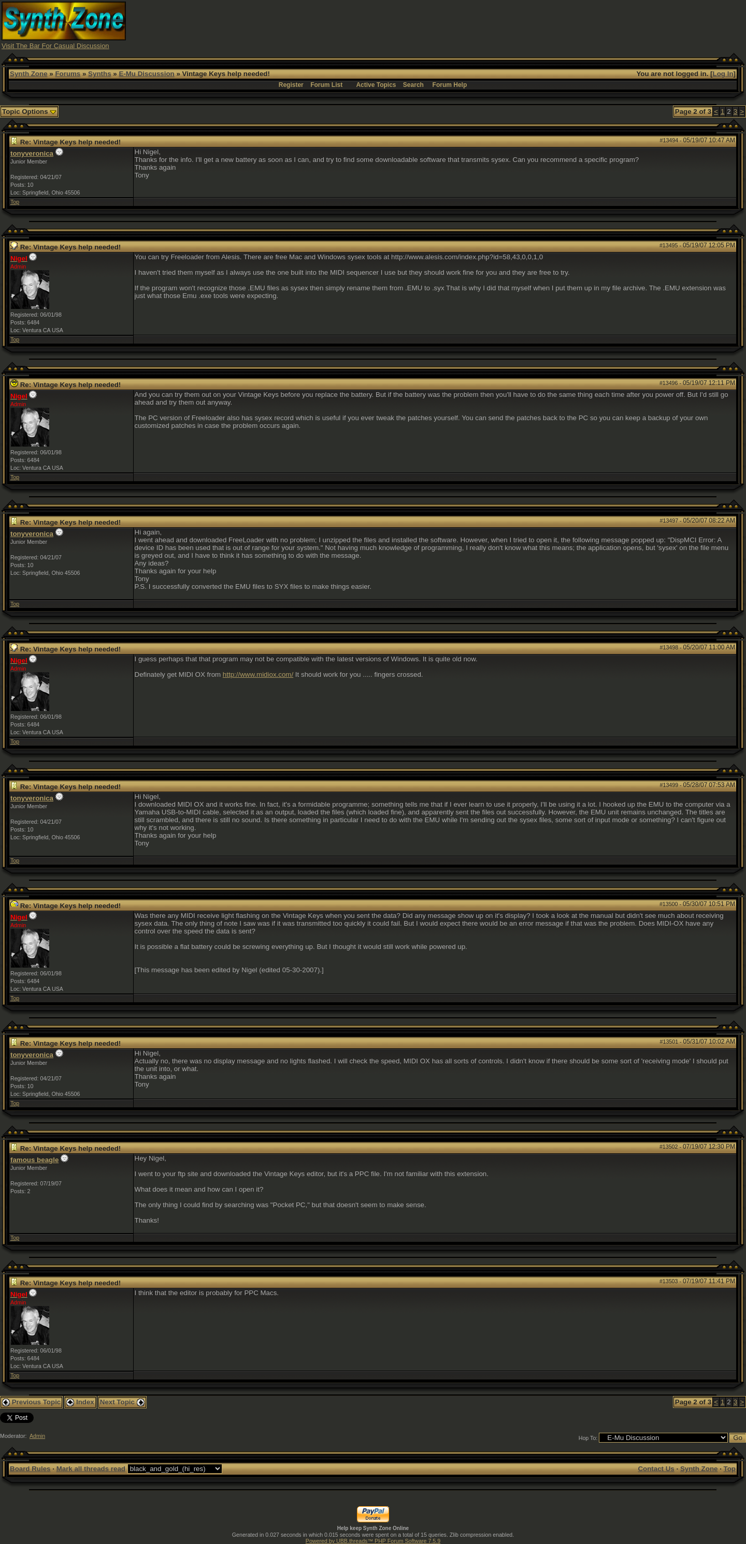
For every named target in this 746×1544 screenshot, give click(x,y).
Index (80, 1402)
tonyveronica (31, 153)
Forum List (326, 84)
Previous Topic (31, 1402)
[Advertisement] (555, 25)
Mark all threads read (90, 1469)
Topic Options (29, 111)
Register (291, 84)
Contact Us (656, 1469)
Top (14, 202)
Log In (723, 74)
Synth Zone (29, 74)
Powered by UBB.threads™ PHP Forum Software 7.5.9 (373, 1541)
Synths (99, 74)
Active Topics (376, 84)
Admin (37, 1436)
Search (413, 84)
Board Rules (30, 1469)
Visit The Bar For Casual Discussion (55, 46)
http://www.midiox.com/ (258, 674)
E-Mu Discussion (146, 74)
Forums (67, 74)
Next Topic (122, 1402)
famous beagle (34, 1160)
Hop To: (588, 1438)
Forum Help (450, 84)
